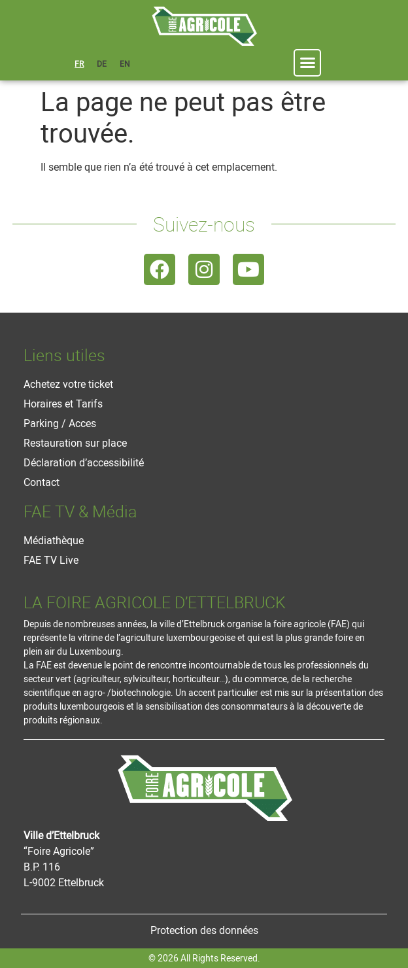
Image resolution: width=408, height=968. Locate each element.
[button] (307, 63)
